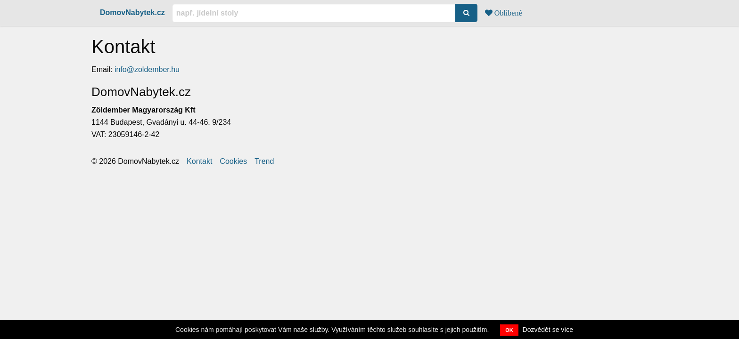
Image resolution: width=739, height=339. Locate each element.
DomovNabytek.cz (132, 12)
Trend (264, 161)
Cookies (233, 161)
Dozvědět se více (548, 329)
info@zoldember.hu (147, 69)
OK (509, 330)
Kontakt (199, 161)
